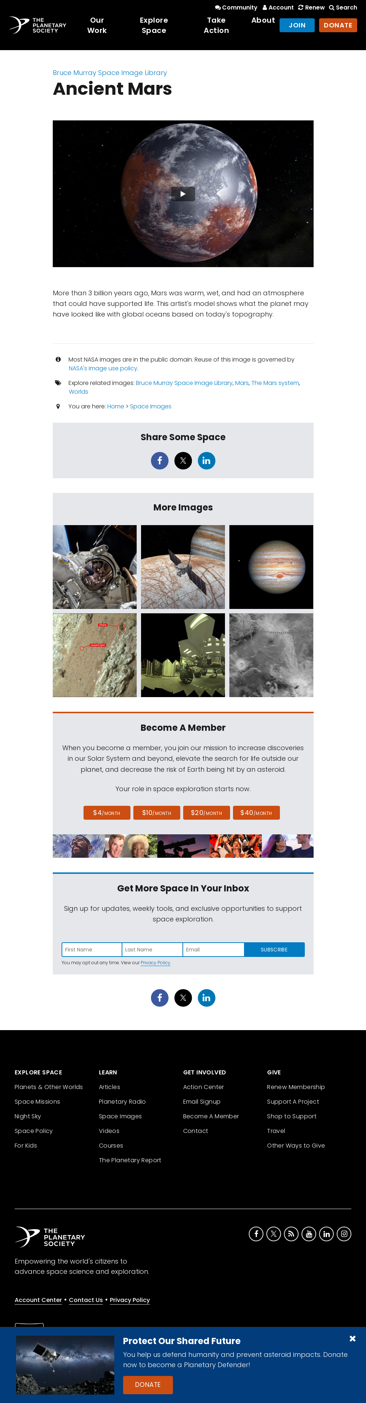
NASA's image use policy (103, 368)
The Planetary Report (130, 1160)
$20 (206, 812)
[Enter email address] (213, 949)
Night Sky (28, 1116)
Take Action (216, 25)
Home (115, 406)
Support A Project (293, 1101)
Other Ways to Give (296, 1145)
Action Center (203, 1087)
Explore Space (154, 25)
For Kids (26, 1145)
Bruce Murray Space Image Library (110, 72)
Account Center (38, 1300)
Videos (109, 1131)
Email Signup (202, 1101)
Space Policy (34, 1131)
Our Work (97, 25)
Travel (276, 1131)
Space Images (150, 406)
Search (342, 7)
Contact (195, 1131)
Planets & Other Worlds (49, 1087)
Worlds (78, 392)
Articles (109, 1087)
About (263, 20)
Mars (242, 383)
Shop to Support (292, 1116)
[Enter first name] (92, 949)
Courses (111, 1145)
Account (277, 7)
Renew (311, 7)
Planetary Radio (122, 1101)
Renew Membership (296, 1087)
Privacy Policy (155, 962)
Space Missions (37, 1101)
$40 (256, 812)
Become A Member (211, 1116)
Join (297, 25)
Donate (148, 1384)
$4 (107, 812)
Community (236, 7)
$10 (156, 812)
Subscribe (274, 949)
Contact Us (86, 1300)
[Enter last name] (152, 949)
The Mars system (275, 383)
